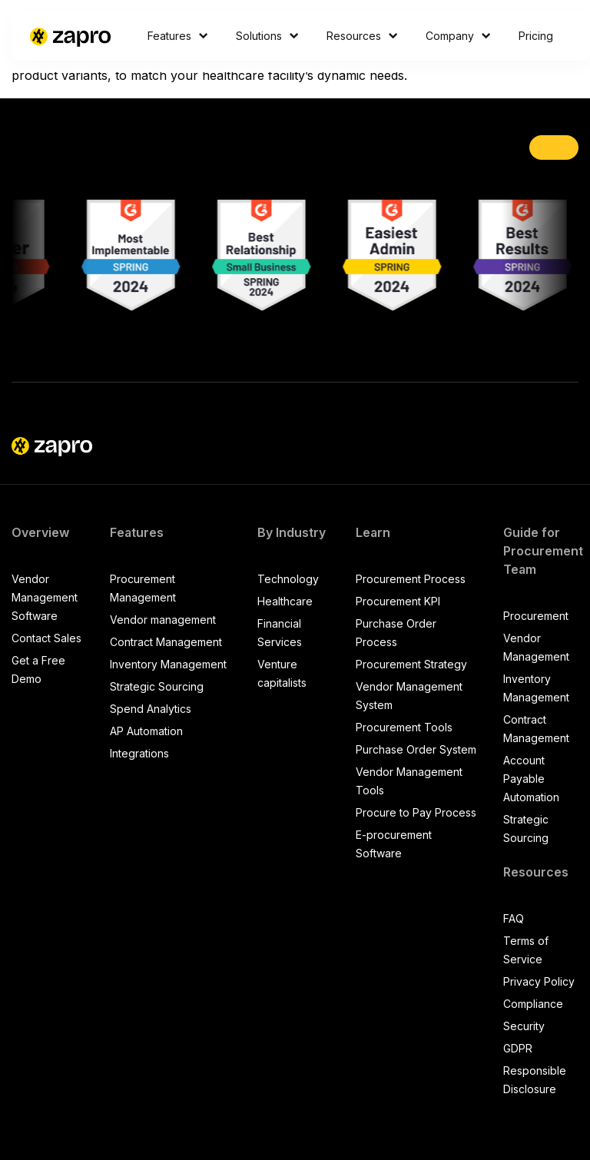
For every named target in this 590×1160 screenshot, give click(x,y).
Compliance (533, 1003)
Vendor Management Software (45, 597)
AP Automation (146, 730)
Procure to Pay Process (416, 812)
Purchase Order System (416, 749)
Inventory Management (168, 664)
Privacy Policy (539, 981)
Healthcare (285, 601)
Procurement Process (411, 578)
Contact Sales (46, 638)
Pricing (536, 35)
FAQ (513, 918)
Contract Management (166, 641)
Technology (288, 578)
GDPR (517, 1048)
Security (524, 1025)
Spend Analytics (150, 708)
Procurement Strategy (411, 664)
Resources (362, 35)
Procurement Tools (404, 727)
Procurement (535, 615)
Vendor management (163, 619)
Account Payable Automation (531, 779)
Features (178, 35)
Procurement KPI (398, 601)
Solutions (267, 35)
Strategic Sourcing (157, 686)
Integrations (139, 753)
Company (458, 35)
